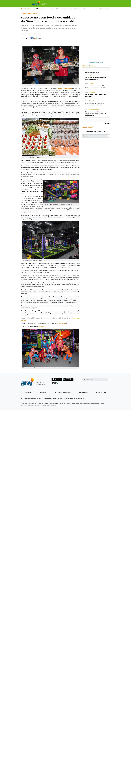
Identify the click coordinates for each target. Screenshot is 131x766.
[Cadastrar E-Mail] (95, 136)
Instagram (41, 326)
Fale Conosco (83, 392)
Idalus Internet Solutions (49, 405)
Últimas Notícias (88, 66)
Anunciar (43, 392)
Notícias (107, 123)
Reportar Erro (100, 392)
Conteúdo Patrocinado (29, 13)
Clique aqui (62, 323)
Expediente (28, 392)
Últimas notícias (104, 9)
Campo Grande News (96, 62)
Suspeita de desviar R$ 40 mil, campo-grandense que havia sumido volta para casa (96, 113)
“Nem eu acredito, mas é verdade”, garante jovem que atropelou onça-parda (60, 9)
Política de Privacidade (62, 392)
